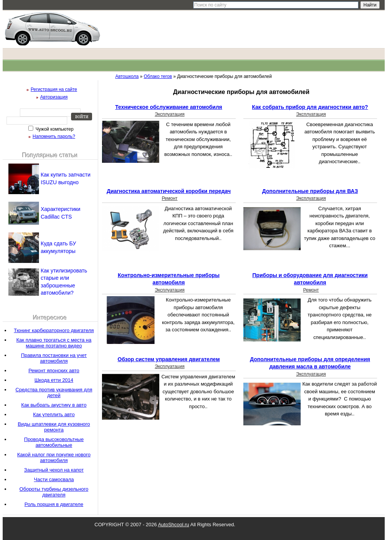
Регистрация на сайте (54, 89)
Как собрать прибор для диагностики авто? (310, 107)
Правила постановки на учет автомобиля (54, 358)
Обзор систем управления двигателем (169, 359)
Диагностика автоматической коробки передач (169, 191)
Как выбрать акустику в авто (54, 405)
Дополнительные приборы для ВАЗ (310, 191)
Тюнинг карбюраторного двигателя (54, 330)
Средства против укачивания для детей (54, 392)
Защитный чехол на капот (54, 470)
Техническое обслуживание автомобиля (168, 107)
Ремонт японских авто (53, 370)
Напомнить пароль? (53, 136)
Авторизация (54, 97)
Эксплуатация (170, 114)
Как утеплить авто (54, 414)
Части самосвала (54, 479)
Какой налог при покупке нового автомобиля (54, 457)
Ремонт (169, 198)
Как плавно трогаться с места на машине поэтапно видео (53, 343)
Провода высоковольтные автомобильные (54, 442)
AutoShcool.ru (173, 524)
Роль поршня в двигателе (53, 504)
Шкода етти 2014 (53, 380)
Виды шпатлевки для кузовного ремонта (54, 427)
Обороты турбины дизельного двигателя (53, 492)
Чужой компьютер (54, 129)
